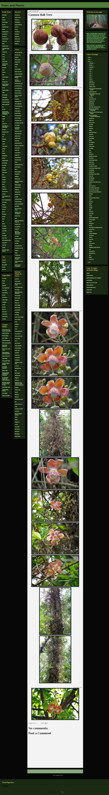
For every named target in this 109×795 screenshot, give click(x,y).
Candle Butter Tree (19, 83)
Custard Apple (5, 77)
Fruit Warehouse (90, 275)
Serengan (17, 236)
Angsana (17, 57)
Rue (15, 401)
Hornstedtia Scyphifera (4, 367)
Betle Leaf (17, 302)
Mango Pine (17, 174)
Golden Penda (17, 138)
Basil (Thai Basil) (92, 186)
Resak (3, 219)
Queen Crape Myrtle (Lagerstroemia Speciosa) (94, 116)
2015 (89, 59)
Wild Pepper (17, 434)
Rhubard (4, 309)
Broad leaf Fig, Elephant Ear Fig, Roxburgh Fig (5, 113)
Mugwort (17, 377)
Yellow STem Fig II (5, 102)
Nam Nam (4, 165)
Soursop (3, 233)
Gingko (3, 116)
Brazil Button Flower (93, 160)
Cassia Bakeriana (18, 88)
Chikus (3, 54)
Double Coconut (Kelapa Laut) (5, 85)
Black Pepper (17, 305)
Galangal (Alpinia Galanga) (5, 364)
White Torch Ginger (6, 395)
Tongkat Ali (17, 422)
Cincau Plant (91, 164)
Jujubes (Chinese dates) (93, 217)
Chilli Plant (91, 158)
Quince (3, 211)
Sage (16, 406)
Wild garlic (91, 154)
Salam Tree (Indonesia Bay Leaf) (19, 221)
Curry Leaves (17, 333)
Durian (3, 87)
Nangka (4, 167)
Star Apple (4, 235)
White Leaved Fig (5, 104)
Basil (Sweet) (17, 298)
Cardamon (17, 312)
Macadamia (4, 264)
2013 (89, 262)
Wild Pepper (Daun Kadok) (94, 174)
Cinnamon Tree (92, 251)
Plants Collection (90, 285)
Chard (3, 283)
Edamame (4, 285)
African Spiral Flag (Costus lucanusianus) (6, 330)
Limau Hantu (4, 146)
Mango (3, 153)
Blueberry (17, 19)
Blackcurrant (17, 17)
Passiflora (17, 34)
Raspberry (17, 36)
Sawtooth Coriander (19, 408)
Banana (3, 24)
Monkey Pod (17, 179)
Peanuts (4, 307)
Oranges (4, 179)
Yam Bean (4, 319)
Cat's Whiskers (92, 142)
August (90, 69)
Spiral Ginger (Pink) (6, 387)
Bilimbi (3, 29)
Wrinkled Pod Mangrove (17, 258)
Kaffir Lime (17, 350)
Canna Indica (5, 338)
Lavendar (17, 352)
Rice (3, 221)
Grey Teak (17, 140)
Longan (3, 148)
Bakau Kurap (17, 59)
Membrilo (17, 176)
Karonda (4, 129)
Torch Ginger (4, 393)
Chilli (16, 329)
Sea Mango (17, 241)
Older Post (79, 771)
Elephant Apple (5, 90)
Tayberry (17, 43)
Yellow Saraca (92, 82)
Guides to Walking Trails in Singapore (94, 278)
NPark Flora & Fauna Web (92, 282)
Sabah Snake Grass (18, 404)
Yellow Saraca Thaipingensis (18, 265)
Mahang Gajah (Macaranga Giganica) (94, 94)
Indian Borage (18, 348)
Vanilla (16, 424)
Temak (16, 253)
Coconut (4, 72)
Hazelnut (4, 262)
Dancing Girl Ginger (6, 360)
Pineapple (4, 207)
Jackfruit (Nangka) (93, 233)
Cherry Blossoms (18, 103)
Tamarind (4, 245)
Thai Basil (17, 300)
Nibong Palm (91, 103)
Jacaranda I (17, 148)
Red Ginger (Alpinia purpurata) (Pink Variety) (6, 384)
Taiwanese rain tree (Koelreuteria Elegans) (96, 112)
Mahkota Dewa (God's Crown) (95, 182)
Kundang (4, 139)
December (91, 63)
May (90, 75)
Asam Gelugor (5, 22)
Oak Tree (4, 269)
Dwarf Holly (17, 338)
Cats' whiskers (18, 319)
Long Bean (4, 302)
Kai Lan (3, 295)
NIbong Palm (17, 192)
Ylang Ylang (91, 170)
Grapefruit (4, 123)
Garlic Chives (17, 343)
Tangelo (3, 247)
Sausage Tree (17, 226)
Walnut (3, 267)
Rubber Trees (17, 216)
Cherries (16, 27)
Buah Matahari (5, 39)
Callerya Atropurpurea (18, 80)
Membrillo (17, 189)
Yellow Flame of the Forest (19, 262)
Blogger (62, 792)
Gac (3, 121)
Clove (3, 70)
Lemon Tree (91, 259)
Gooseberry (17, 31)
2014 (89, 61)
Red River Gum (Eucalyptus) (18, 213)
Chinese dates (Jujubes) (5, 64)
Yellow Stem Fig (5, 99)
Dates (3, 79)
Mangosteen (4, 155)
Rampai (3, 216)
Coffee (3, 59)
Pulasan (4, 209)
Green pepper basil (19, 287)
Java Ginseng (5, 292)
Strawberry (17, 41)
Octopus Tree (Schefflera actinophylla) (94, 109)
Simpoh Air (17, 229)
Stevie (16, 417)
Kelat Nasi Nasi (18, 160)
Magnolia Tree (18, 187)
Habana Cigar (5, 370)
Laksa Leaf (17, 355)
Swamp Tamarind (18, 245)
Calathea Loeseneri (6, 340)
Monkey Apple (5, 160)
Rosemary (17, 394)
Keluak (3, 134)
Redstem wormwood (93, 156)
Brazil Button (17, 310)
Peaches (4, 194)
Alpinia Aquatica (5, 333)
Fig (2, 106)
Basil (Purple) (17, 295)
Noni (3, 174)
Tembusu (16, 250)
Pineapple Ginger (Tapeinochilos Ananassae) (5, 374)
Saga (16, 218)
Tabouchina (4, 242)
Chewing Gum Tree (18, 106)
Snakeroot (17, 411)
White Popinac (18, 167)
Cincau (16, 326)
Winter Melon (5, 316)
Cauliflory (17, 99)
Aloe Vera (17, 279)
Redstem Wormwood (19, 399)
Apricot (3, 19)
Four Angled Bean (5, 288)
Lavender (91, 144)
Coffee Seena (4, 61)
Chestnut (4, 260)
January (91, 81)
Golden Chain (17, 136)
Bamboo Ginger (5, 335)
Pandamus (4, 189)
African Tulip (91, 84)
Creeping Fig (4, 95)
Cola (3, 74)
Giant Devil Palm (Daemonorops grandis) (95, 89)
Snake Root (4, 230)
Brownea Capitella (18, 74)
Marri (16, 169)
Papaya (3, 186)
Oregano (16, 387)
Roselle (16, 392)
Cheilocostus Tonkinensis (4, 346)
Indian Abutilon (18, 345)
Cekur (16, 321)
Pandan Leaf (17, 389)
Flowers (88, 273)
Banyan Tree (17, 62)
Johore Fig (17, 150)
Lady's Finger (5, 299)
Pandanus (91, 201)
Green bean (4, 290)
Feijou (3, 92)
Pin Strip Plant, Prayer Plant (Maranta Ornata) (6, 379)
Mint (16, 370)
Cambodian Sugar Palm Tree (94, 247)
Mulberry (17, 380)
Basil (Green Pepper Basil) (94, 188)
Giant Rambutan (18, 133)
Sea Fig (3, 109)
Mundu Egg (4, 163)
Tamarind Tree (92, 243)
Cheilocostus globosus (6, 343)
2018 (89, 57)
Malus (3, 151)
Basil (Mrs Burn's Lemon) (18, 284)
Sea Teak (16, 243)
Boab (16, 66)
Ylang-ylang (17, 436)
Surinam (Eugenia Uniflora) (18, 414)
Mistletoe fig (91, 178)
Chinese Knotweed (18, 331)
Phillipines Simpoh (18, 199)
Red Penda (17, 206)
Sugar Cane (4, 238)
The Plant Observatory (91, 287)
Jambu (3, 118)
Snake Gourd (4, 314)
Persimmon (4, 202)
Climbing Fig (4, 97)
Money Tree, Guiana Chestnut (19, 182)
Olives (3, 184)
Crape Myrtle (17, 111)
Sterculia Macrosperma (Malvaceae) (17, 233)
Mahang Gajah (18, 171)
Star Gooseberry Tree (6, 240)
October (91, 65)
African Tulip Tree (18, 52)
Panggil (16, 196)
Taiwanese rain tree (19, 248)
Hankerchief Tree (18, 143)
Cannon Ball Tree (18, 86)
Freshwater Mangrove (17, 128)
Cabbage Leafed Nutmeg (18, 77)
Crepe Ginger (4, 358)
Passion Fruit (4, 191)
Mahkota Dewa (18, 368)
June (90, 73)
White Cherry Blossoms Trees (94, 107)
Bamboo (16, 64)
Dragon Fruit (4, 82)
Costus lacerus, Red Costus (6, 349)
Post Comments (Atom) (58, 775)
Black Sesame (17, 307)
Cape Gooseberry (18, 24)
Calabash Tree (5, 46)
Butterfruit (4, 41)
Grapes (16, 29)
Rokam (3, 223)
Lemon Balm (17, 357)
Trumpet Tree (17, 255)
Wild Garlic (17, 431)
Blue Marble (4, 34)
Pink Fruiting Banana (6, 200)
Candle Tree (4, 52)
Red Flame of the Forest (18, 209)
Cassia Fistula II (18, 93)
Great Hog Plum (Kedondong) (5, 126)
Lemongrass (17, 360)
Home (55, 771)
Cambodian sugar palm (5, 49)
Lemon (3, 141)
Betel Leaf (91, 176)
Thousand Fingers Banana (5, 250)
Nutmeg (3, 177)
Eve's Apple (17, 125)
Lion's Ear (17, 366)
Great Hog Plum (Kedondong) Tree (95, 227)
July (90, 71)
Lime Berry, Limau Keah (18, 363)
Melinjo (3, 158)
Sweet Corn (4, 311)
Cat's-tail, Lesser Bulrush (18, 96)
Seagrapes (4, 228)
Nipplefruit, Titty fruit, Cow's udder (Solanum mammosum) (19, 384)
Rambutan (4, 214)
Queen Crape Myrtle (19, 204)
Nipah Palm (4, 172)
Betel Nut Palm (5, 27)
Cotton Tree (17, 108)
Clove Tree (91, 239)
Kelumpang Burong (19, 164)
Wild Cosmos (17, 429)
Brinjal (3, 280)
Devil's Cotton (17, 118)
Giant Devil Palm (18, 131)
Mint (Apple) (17, 373)
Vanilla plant (91, 146)
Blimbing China (5, 31)
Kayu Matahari (18, 157)
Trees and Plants (12, 5)
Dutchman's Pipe (18, 120)
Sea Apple (4, 226)
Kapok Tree (17, 155)
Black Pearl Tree (18, 71)
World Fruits (89, 292)
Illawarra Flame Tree (19, 145)
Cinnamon (4, 67)
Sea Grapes (91, 213)
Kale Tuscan (4, 297)
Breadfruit (4, 36)
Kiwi (3, 136)
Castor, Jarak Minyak (19, 317)
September (91, 67)
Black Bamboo (18, 69)
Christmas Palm (18, 115)
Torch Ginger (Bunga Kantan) (95, 168)
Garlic (16, 341)
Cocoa (3, 56)
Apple (3, 17)
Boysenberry (17, 22)
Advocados (4, 15)
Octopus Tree (17, 194)
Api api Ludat (17, 55)
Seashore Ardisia (18, 238)
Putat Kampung (18, 201)
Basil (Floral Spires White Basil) (18, 292)
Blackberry (17, 15)
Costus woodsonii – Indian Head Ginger (6, 353)
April (90, 77)
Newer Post (31, 771)
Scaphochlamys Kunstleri (5, 390)
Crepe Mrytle (17, 113)
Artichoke (4, 278)
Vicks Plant (17, 426)
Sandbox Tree (17, 224)
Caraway (17, 314)
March (90, 79)
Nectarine (4, 170)
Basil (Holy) (17, 289)
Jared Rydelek (89, 280)
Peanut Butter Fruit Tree (6, 197)
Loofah (3, 304)
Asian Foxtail (17, 281)
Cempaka (17, 324)
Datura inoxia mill (18, 336)
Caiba (3, 43)
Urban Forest (89, 289)
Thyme (16, 419)
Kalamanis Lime (5, 132)
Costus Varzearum (6, 356)
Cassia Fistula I (18, 90)
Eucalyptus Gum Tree (19, 123)
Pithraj (3, 204)
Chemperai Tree (18, 101)
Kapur (16, 162)
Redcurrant (17, 39)
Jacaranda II (17, 152)
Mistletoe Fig (17, 375)
